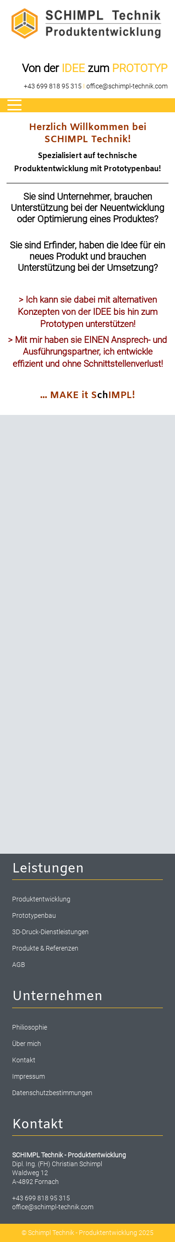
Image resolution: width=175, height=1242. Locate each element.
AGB (18, 964)
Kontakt (23, 1060)
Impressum (28, 1076)
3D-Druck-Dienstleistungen (50, 932)
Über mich (26, 1043)
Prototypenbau (34, 915)
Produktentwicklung (41, 899)
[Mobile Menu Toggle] (14, 105)
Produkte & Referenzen (45, 948)
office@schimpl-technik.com (127, 86)
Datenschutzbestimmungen (52, 1093)
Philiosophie (29, 1027)
